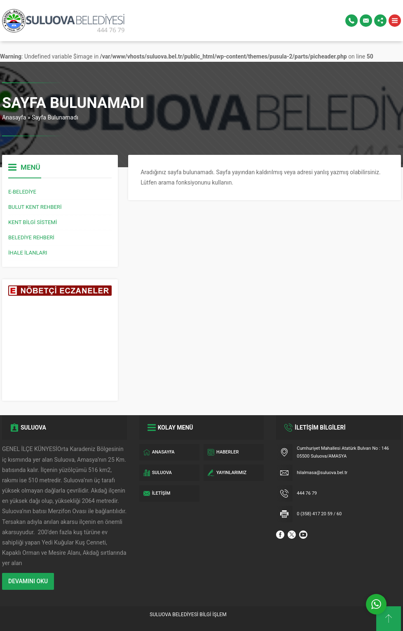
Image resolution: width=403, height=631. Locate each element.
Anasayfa (14, 117)
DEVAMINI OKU (28, 581)
